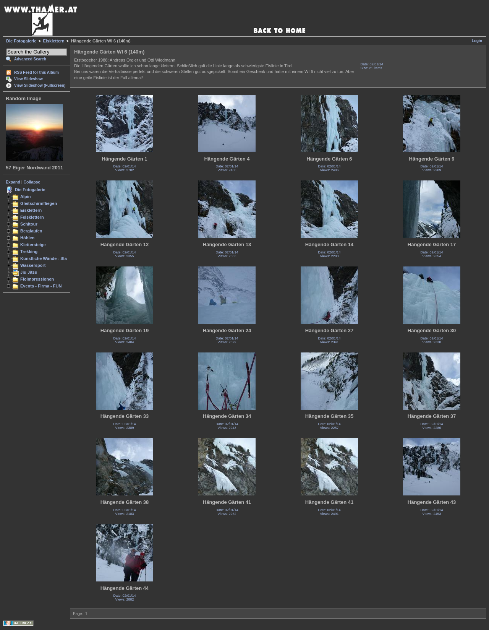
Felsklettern (32, 217)
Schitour (28, 224)
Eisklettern (54, 41)
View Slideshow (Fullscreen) (39, 85)
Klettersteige (33, 244)
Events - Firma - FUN (41, 286)
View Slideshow (28, 79)
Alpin (25, 196)
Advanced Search (30, 59)
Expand (13, 182)
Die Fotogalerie (21, 41)
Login (477, 41)
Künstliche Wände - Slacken (48, 258)
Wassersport (32, 265)
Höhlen (27, 237)
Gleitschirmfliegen (38, 203)
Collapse (32, 182)
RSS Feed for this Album (36, 72)
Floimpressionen (37, 279)
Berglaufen (31, 231)
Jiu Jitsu (28, 272)
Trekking (28, 251)
